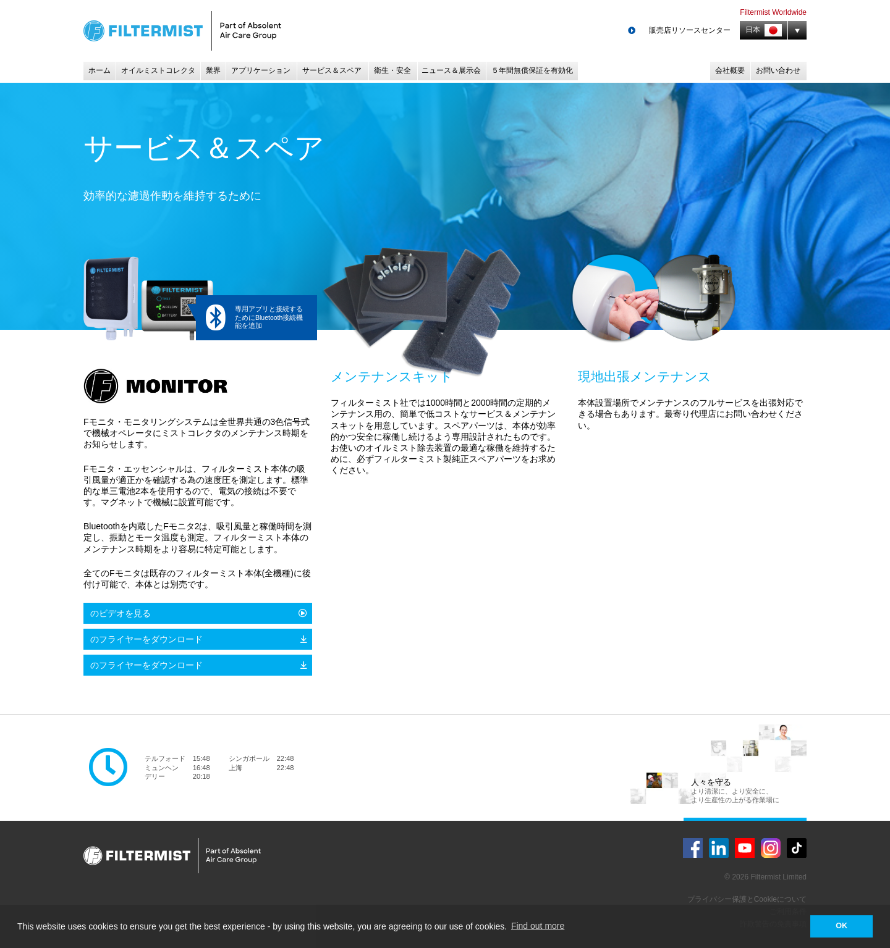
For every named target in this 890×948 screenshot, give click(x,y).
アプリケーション (260, 70)
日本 (763, 30)
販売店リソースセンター (690, 30)
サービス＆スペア (332, 70)
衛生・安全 (392, 70)
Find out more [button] (537, 926)
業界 (213, 70)
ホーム (99, 70)
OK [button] (841, 925)
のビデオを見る (120, 613)
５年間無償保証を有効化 (532, 70)
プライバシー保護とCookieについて (747, 899)
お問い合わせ (778, 70)
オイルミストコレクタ (158, 70)
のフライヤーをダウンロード (146, 639)
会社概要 (730, 70)
